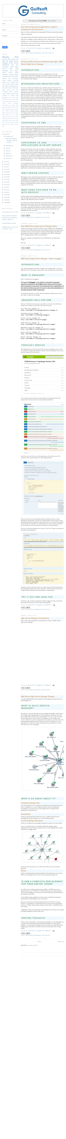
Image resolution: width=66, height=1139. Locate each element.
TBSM (16, 67)
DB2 (3, 86)
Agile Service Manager (33, 53)
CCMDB (16, 84)
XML (17, 118)
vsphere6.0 (12, 124)
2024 (5, 161)
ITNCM (13, 105)
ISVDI (16, 63)
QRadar (4, 82)
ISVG (9, 88)
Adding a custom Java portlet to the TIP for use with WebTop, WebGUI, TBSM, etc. (9, 217)
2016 (5, 182)
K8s (17, 65)
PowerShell (5, 91)
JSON (3, 90)
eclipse (12, 95)
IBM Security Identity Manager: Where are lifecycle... (11, 140)
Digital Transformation (10, 86)
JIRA (11, 107)
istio (9, 122)
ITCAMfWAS (5, 105)
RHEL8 (3, 112)
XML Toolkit (5, 120)
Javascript (4, 76)
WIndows (8, 93)
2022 (5, 166)
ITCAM (9, 103)
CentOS (16, 99)
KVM (14, 107)
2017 (5, 179)
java (12, 65)
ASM (50, 53)
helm (7, 122)
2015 (5, 184)
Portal (3, 110)
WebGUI (13, 93)
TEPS (3, 114)
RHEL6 (7, 110)
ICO (17, 59)
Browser (9, 99)
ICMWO (16, 76)
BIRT (17, 97)
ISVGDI (4, 103)
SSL (14, 112)
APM (11, 68)
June (7, 148)
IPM (15, 101)
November (9, 136)
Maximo (5, 57)
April (7, 150)
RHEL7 (16, 110)
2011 (5, 195)
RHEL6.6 (12, 110)
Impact (16, 74)
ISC (17, 101)
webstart (16, 124)
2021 (5, 169)
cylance (13, 120)
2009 (5, 200)
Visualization (9, 118)
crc (9, 95)
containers (4, 95)
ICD (16, 57)
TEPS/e (7, 114)
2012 (5, 192)
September (9, 145)
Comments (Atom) (33, 945)
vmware (4, 68)
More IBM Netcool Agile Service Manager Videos (39, 226)
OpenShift (15, 80)
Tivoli (3, 84)
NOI (53, 53)
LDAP (17, 107)
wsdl (3, 126)
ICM (3, 88)
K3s (13, 90)
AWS (12, 76)
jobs (13, 122)
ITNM (16, 72)
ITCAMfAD (15, 103)
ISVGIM (13, 88)
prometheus (5, 97)
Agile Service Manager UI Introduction (35, 618)
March (7, 153)
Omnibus (9, 80)
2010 (5, 197)
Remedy (8, 112)
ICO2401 (4, 78)
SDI (11, 112)
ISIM (6, 88)
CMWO (13, 99)
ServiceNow (5, 67)
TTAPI (16, 114)
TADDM (13, 82)
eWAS (17, 120)
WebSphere (5, 74)
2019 (5, 174)
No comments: (47, 48)
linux (11, 70)
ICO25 (11, 63)
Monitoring (13, 109)
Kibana (4, 80)
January (8, 158)
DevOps (47, 217)
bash (17, 93)
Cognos (3, 101)
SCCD (9, 76)
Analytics (45, 53)
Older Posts (61, 941)
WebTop (14, 118)
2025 (5, 134)
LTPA (3, 109)
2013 (5, 189)
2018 (5, 177)
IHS (13, 101)
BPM (12, 84)
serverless (8, 84)
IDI (7, 61)
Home (39, 941)
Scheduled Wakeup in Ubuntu (8, 223)
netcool (47, 249)
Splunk (16, 112)
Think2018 (4, 116)
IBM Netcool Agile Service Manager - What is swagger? (41, 259)
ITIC (10, 105)
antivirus (10, 120)
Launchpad (7, 109)
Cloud (11, 67)
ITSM (17, 88)
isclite (17, 95)
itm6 (3, 61)
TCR (17, 82)
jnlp (11, 122)
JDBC (8, 107)
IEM (11, 101)
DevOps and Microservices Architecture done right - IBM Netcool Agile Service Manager (41, 63)
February (8, 156)
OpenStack (5, 65)
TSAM (3, 93)
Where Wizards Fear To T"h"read (9, 212)
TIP (11, 114)
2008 (5, 202)
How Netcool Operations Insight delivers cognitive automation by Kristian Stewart (39, 28)
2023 (5, 164)
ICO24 (10, 72)
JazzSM (9, 90)
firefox (3, 122)
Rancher (16, 91)
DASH (4, 72)
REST (8, 82)
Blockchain (4, 99)
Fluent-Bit (8, 101)
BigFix (16, 70)
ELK (17, 86)
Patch (17, 109)
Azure (14, 97)
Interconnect (15, 78)
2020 (5, 172)
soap (6, 124)
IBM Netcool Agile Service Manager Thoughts (38, 696)
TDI (9, 59)
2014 (5, 187)
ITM (9, 78)
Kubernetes (5, 70)
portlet (3, 124)
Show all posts (52, 21)
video (13, 59)
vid (8, 124)
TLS (13, 114)
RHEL (11, 91)
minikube (16, 122)
